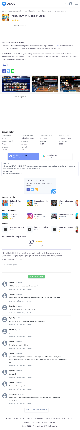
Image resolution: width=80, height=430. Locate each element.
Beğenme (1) (20, 301)
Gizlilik (22, 418)
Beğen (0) (12, 289)
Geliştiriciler (36, 422)
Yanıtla (29, 289)
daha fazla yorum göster (36, 410)
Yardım (69, 418)
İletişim (52, 422)
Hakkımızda (38, 418)
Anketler (27, 422)
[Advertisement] (19, 33)
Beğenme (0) (20, 289)
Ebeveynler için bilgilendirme (55, 418)
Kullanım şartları (12, 418)
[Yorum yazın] (36, 267)
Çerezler (29, 418)
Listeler (45, 422)
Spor (5, 65)
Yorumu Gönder (36, 276)
